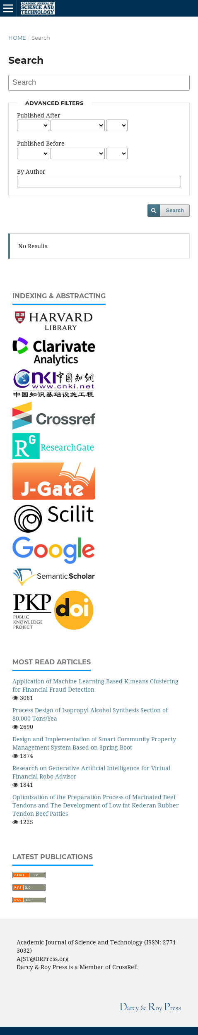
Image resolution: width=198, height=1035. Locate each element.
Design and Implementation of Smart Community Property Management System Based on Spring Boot (94, 743)
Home (17, 37)
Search (175, 210)
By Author (31, 171)
